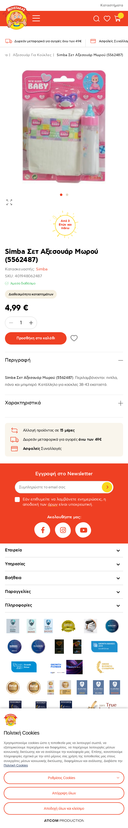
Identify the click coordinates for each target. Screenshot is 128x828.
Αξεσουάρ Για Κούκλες (32, 55)
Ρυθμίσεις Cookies (61, 778)
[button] (61, 195)
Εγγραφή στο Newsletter (64, 474)
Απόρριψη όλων (64, 793)
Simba (41, 269)
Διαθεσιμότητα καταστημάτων (31, 294)
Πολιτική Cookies (16, 765)
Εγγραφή (107, 487)
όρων (53, 504)
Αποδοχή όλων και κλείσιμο (64, 808)
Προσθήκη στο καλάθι (36, 338)
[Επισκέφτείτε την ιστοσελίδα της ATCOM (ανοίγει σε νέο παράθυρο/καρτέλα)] (64, 821)
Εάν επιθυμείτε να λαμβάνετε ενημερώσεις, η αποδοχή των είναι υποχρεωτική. (60, 502)
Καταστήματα (111, 5)
